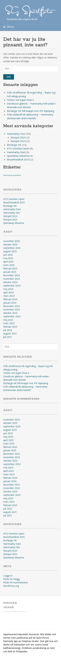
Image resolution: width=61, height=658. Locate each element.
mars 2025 (8, 265)
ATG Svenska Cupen (18, 148)
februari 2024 (10, 299)
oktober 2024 (10, 282)
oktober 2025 (10, 244)
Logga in (7, 575)
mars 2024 (8, 295)
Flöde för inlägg (11, 579)
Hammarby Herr (16, 133)
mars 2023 (8, 323)
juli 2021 (7, 336)
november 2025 (11, 241)
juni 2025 (8, 254)
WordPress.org (11, 585)
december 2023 (11, 306)
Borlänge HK (14, 144)
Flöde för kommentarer (15, 582)
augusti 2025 (10, 251)
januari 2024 (9, 302)
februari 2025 (10, 268)
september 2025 (11, 247)
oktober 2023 (10, 312)
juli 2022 (7, 330)
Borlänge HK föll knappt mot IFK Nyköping (30, 110)
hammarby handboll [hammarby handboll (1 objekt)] (12, 175)
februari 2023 (10, 326)
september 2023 (11, 316)
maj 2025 (8, 258)
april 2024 (8, 292)
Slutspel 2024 (18, 141)
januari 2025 (9, 271)
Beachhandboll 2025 (18, 159)
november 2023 (11, 309)
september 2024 (11, 285)
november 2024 (11, 278)
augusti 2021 (10, 333)
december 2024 (11, 275)
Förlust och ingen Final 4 (20, 99)
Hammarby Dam (16, 152)
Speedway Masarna (18, 155)
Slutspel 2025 (18, 137)
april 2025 (8, 261)
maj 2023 (8, 319)
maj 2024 (8, 289)
